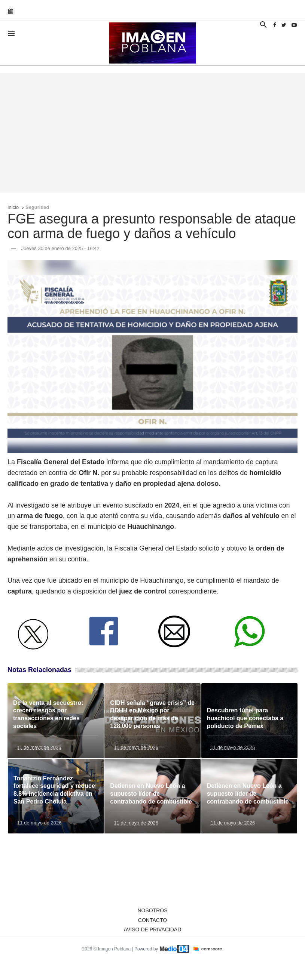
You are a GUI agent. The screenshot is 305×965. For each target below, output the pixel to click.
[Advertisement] (152, 132)
